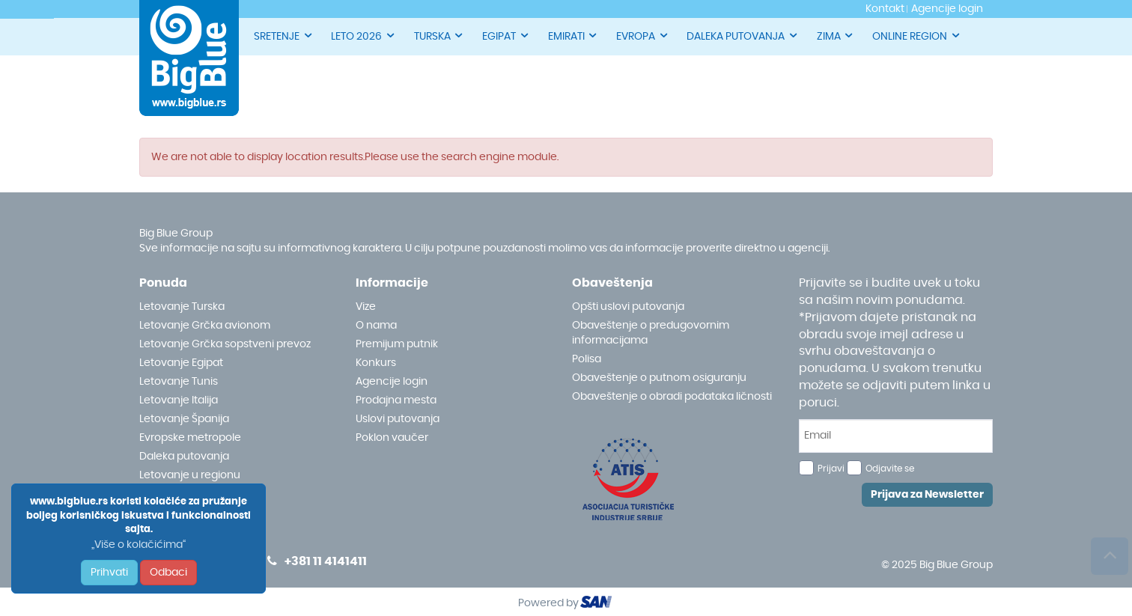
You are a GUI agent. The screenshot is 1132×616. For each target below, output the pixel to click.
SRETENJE (284, 35)
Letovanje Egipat (181, 363)
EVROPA (642, 35)
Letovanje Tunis (178, 381)
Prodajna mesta (396, 400)
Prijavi (831, 468)
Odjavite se (889, 468)
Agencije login (391, 381)
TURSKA (439, 35)
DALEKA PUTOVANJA (743, 35)
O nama (376, 325)
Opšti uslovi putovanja (628, 307)
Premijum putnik (397, 344)
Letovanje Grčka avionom (204, 325)
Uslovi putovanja (397, 419)
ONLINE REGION (916, 35)
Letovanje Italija (178, 400)
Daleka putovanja (184, 456)
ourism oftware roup (597, 604)
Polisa (586, 359)
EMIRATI (573, 35)
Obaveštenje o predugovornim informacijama (650, 333)
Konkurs (376, 363)
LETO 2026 (363, 35)
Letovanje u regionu (189, 475)
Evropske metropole (190, 438)
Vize (366, 307)
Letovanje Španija (184, 419)
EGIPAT (506, 35)
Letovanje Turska (182, 307)
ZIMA (836, 35)
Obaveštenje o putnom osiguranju (659, 378)
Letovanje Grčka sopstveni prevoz (225, 344)
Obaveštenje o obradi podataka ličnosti (672, 396)
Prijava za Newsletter (927, 495)
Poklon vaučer (392, 438)
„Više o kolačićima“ (138, 545)
